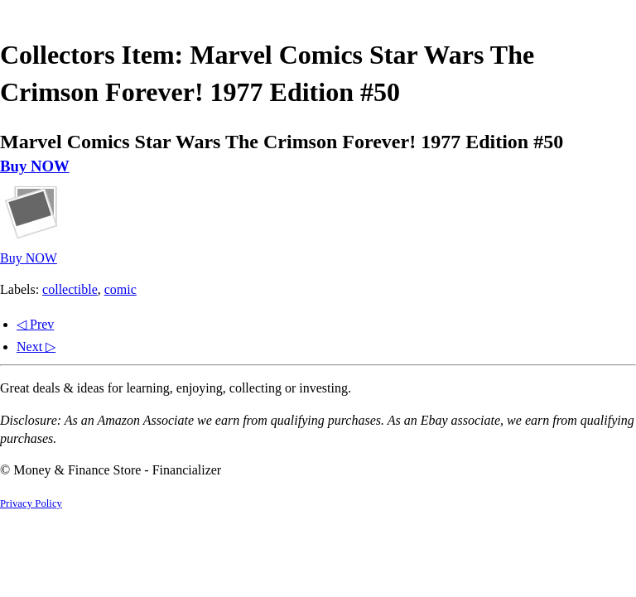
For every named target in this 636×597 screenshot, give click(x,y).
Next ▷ (36, 346)
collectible (70, 289)
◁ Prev (35, 324)
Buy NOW (35, 166)
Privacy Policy (31, 503)
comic (120, 289)
